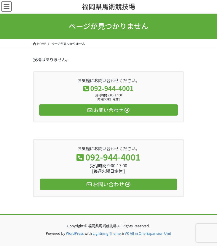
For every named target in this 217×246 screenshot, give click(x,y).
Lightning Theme (106, 233)
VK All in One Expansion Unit (148, 233)
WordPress (75, 233)
